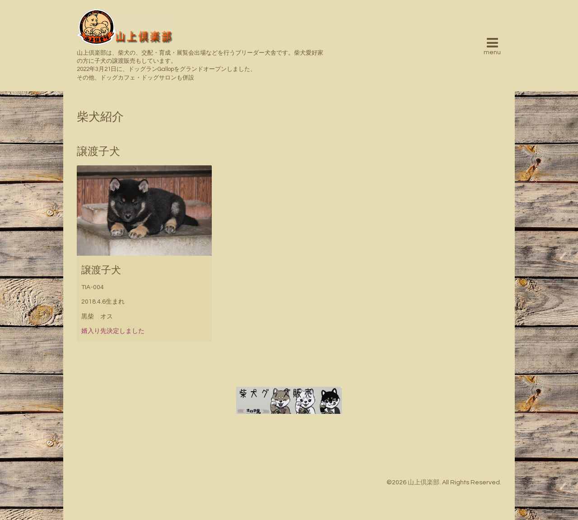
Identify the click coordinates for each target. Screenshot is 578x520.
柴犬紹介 (100, 117)
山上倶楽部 (423, 482)
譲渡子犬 (101, 270)
